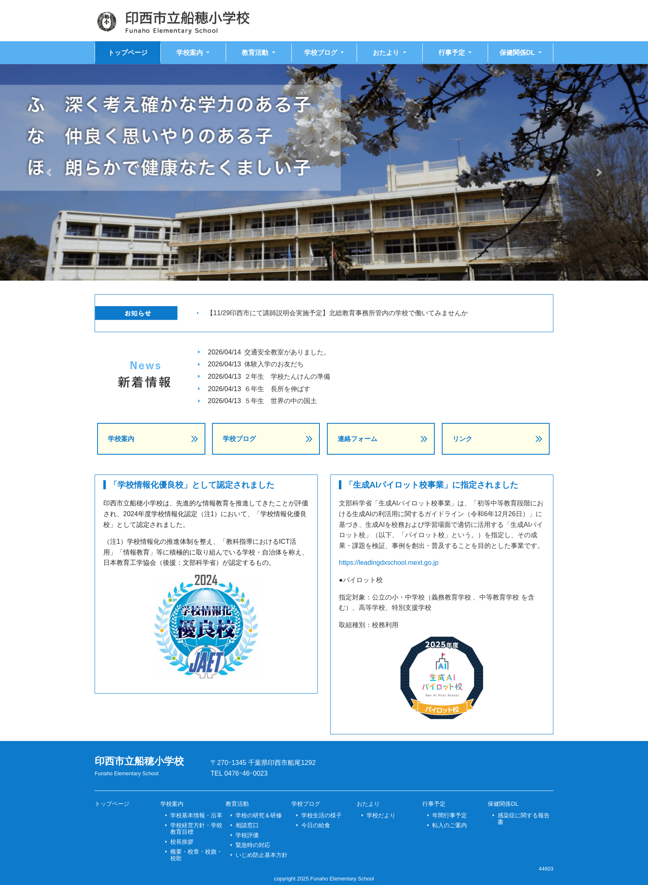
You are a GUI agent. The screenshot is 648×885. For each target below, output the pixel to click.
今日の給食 (315, 825)
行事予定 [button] (452, 52)
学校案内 (121, 438)
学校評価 (247, 835)
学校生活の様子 (321, 815)
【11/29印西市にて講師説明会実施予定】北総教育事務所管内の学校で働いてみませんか (337, 312)
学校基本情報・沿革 (196, 815)
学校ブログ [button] (321, 52)
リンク (462, 438)
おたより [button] (387, 52)
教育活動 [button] (256, 52)
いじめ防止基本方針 (262, 855)
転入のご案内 (449, 825)
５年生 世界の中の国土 (280, 400)
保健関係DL (503, 803)
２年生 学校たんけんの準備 (287, 376)
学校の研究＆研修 (259, 815)
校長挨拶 (181, 841)
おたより (368, 803)
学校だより (381, 815)
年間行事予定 (449, 815)
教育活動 (237, 803)
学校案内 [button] (190, 52)
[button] (48, 172)
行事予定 (434, 803)
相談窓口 (247, 825)
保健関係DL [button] (518, 52)
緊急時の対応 (253, 845)
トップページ (128, 52)
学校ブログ (239, 438)
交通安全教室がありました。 (287, 352)
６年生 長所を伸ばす (277, 388)
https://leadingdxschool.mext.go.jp (388, 562)
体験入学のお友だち (274, 364)
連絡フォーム (357, 438)
